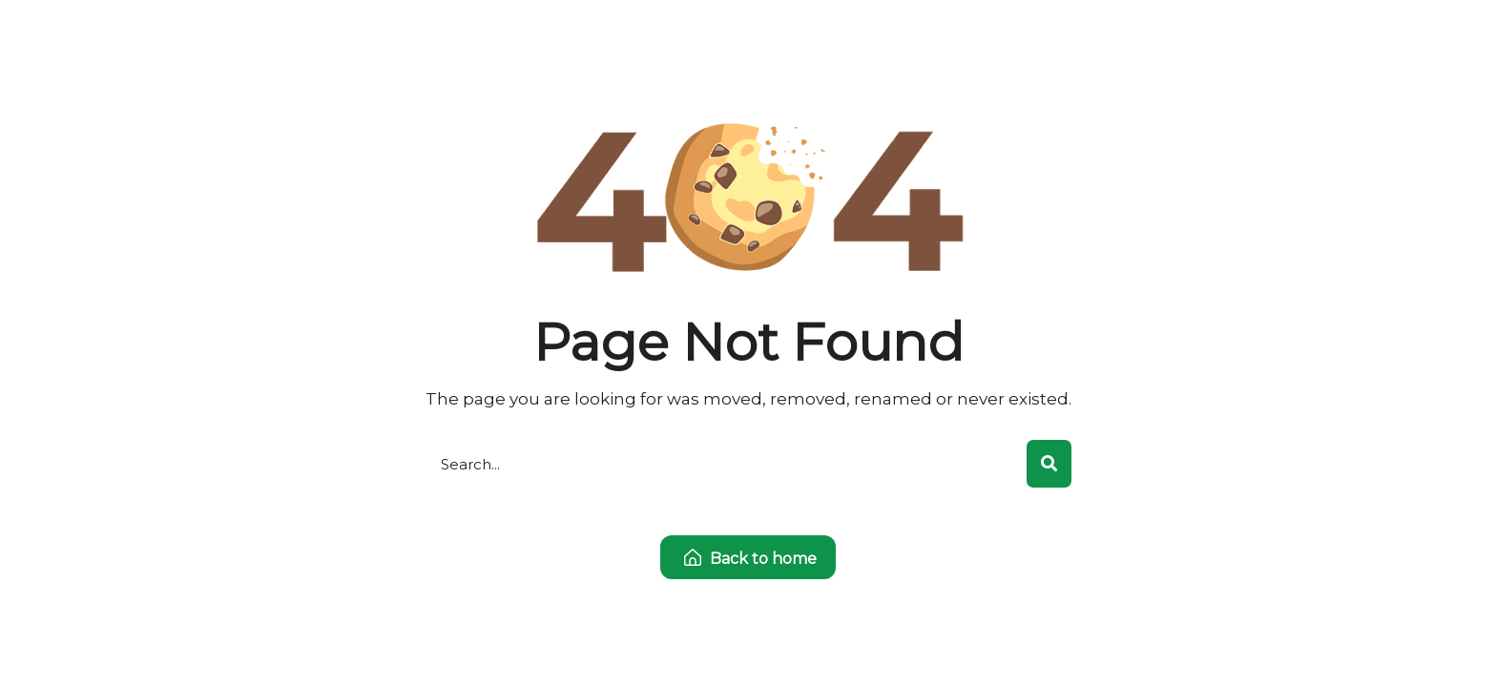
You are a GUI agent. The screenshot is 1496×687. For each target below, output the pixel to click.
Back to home (750, 558)
